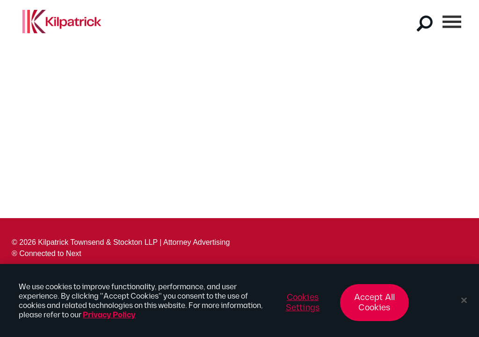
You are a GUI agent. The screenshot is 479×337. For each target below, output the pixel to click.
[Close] (464, 303)
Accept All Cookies (374, 305)
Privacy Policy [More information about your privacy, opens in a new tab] (109, 318)
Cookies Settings (302, 305)
